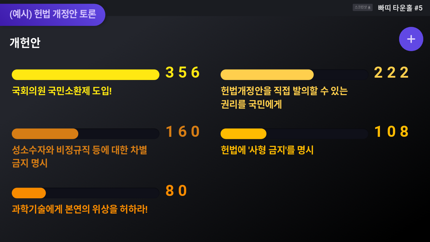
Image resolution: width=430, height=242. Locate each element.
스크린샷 (363, 7)
